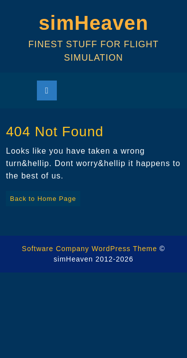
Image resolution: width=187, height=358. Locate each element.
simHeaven (93, 23)
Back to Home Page (41, 196)
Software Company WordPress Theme (89, 249)
